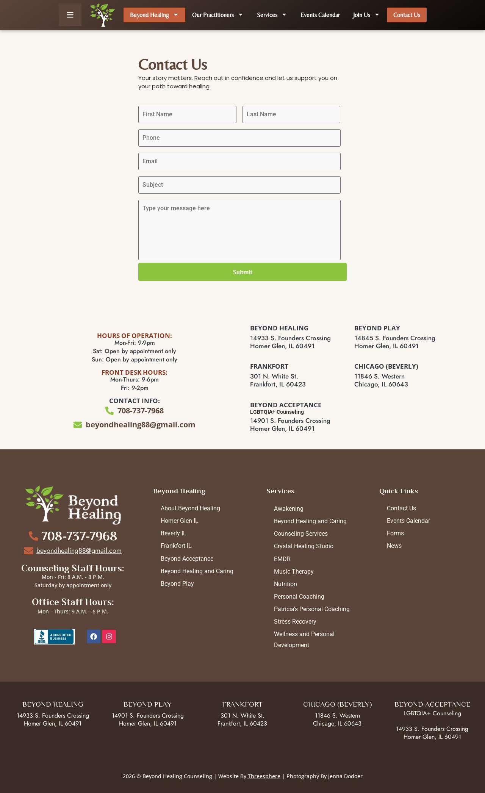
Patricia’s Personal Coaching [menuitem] (312, 609)
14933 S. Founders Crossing (53, 715)
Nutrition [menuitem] (285, 584)
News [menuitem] (394, 545)
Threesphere (264, 776)
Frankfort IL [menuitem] (176, 545)
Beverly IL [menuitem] (173, 533)
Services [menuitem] (272, 15)
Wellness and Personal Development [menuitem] (304, 639)
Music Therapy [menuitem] (294, 571)
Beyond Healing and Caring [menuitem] (197, 571)
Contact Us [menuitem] (406, 15)
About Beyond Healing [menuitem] (190, 508)
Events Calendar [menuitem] (320, 15)
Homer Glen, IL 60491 (52, 723)
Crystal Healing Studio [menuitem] (303, 546)
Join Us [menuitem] (366, 15)
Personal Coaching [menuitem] (299, 596)
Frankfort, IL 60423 (242, 723)
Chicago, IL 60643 (337, 723)
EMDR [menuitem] (282, 559)
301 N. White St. (242, 715)
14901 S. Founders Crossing (148, 715)
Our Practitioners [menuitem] (218, 15)
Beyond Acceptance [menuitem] (187, 558)
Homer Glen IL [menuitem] (180, 520)
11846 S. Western (337, 715)
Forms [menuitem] (395, 533)
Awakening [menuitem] (289, 508)
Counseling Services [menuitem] (301, 533)
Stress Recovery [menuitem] (295, 621)
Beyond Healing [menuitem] (154, 15)
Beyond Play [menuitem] (177, 583)
